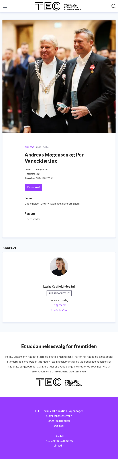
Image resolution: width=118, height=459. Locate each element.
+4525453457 (59, 310)
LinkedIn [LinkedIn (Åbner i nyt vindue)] (59, 445)
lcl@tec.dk (59, 305)
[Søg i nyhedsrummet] (113, 6)
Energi (76, 203)
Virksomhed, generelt (59, 203)
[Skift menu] (5, 6)
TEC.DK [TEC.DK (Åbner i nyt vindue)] (59, 435)
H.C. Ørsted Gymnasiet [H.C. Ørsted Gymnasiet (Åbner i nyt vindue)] (59, 440)
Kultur (43, 203)
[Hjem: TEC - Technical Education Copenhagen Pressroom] (58, 6)
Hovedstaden (32, 219)
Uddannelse (32, 203)
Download (33, 187)
